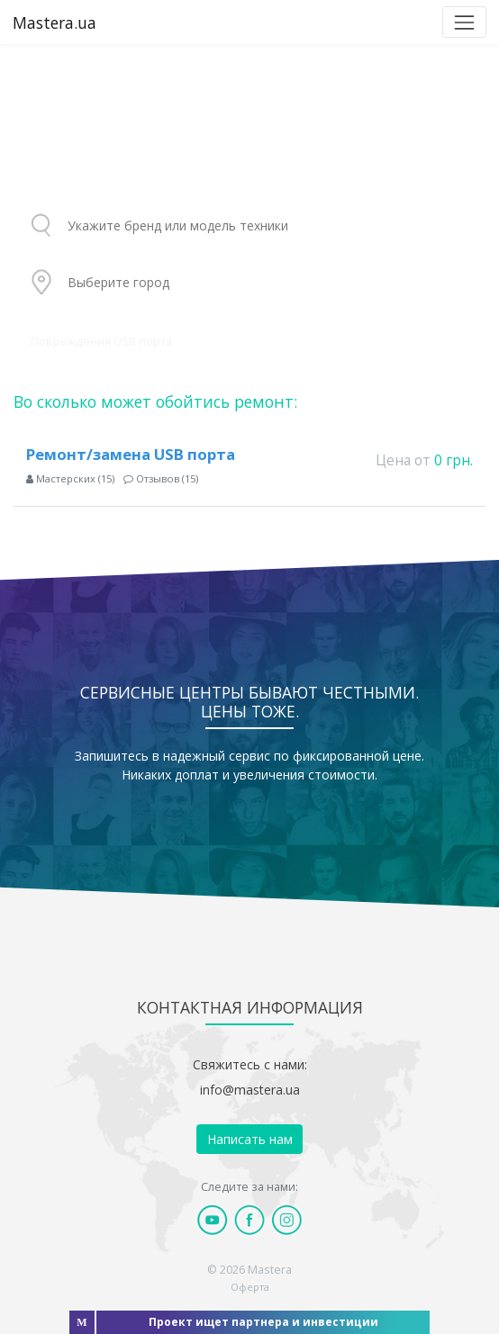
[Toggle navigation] (464, 22)
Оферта (250, 1286)
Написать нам (250, 1139)
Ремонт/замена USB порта (130, 454)
